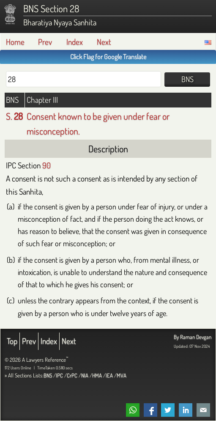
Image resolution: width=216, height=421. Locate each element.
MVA (121, 375)
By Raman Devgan (192, 336)
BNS (48, 375)
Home (15, 41)
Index (74, 41)
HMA (97, 375)
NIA (84, 375)
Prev (45, 41)
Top (12, 341)
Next (104, 41)
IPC (59, 375)
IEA (109, 375)
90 (46, 165)
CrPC (72, 375)
